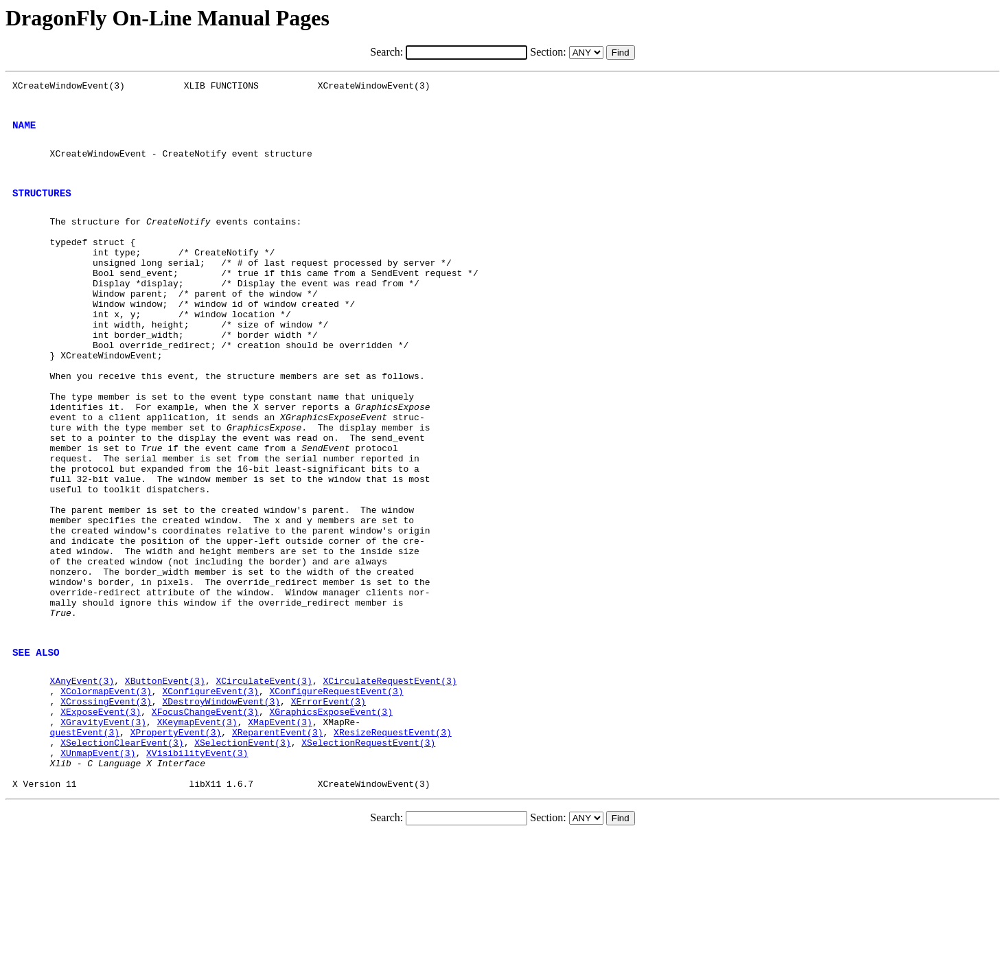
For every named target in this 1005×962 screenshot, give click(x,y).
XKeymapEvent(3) (197, 835)
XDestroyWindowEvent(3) (221, 810)
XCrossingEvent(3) (106, 810)
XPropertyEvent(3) (176, 847)
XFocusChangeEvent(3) (205, 822)
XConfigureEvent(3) (210, 798)
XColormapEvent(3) (106, 798)
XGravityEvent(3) (103, 835)
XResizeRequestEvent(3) (393, 847)
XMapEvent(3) (280, 835)
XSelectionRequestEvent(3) (368, 860)
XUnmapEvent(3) (97, 872)
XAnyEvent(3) (82, 785)
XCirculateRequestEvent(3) (390, 785)
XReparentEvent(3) (277, 847)
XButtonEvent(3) (165, 785)
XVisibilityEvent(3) (197, 872)
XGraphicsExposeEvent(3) (330, 822)
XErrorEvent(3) (328, 810)
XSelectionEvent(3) (242, 860)
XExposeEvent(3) (100, 822)
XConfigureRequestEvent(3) (336, 798)
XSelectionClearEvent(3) (121, 860)
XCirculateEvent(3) (264, 785)
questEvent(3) (84, 847)
